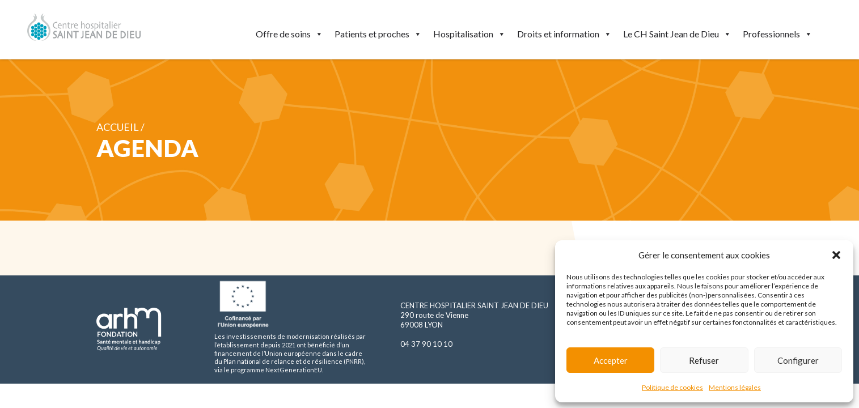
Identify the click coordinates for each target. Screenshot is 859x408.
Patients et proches (378, 34)
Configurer (798, 360)
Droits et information (564, 34)
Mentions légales (735, 387)
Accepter (611, 360)
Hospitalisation (469, 34)
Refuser (704, 360)
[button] (836, 255)
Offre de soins (289, 34)
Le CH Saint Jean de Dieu (677, 34)
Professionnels (778, 34)
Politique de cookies (672, 387)
